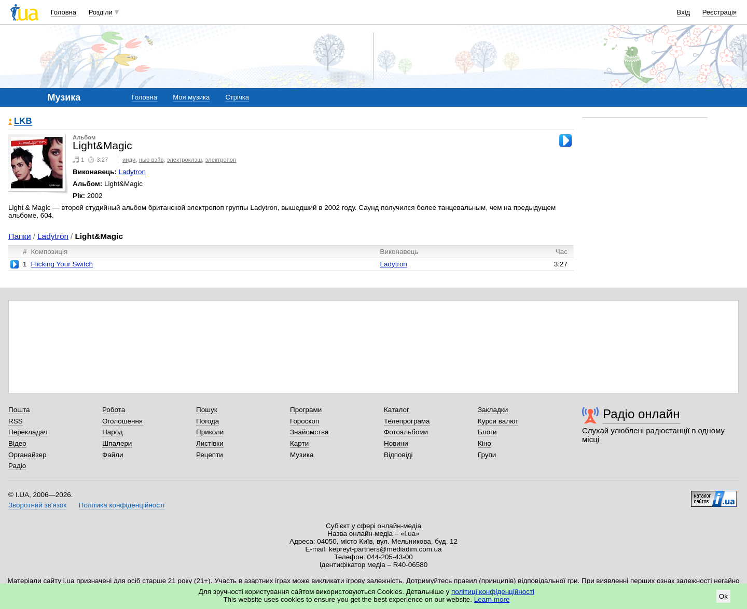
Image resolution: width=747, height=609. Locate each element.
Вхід (683, 12)
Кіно (484, 443)
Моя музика (191, 97)
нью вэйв (151, 160)
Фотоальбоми (406, 432)
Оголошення (122, 421)
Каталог (396, 410)
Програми (306, 410)
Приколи (210, 432)
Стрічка (236, 97)
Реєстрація (719, 12)
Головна (63, 12)
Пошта (19, 410)
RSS (15, 421)
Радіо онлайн (641, 414)
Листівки (210, 443)
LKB (23, 121)
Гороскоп (304, 421)
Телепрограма (407, 421)
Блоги (487, 432)
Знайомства (309, 432)
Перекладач (27, 432)
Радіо (17, 466)
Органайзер (27, 455)
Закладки (493, 410)
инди (128, 160)
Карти (299, 443)
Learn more (492, 599)
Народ (112, 432)
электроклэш (184, 160)
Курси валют (498, 421)
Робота (113, 410)
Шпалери (117, 443)
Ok (723, 596)
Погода (207, 421)
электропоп (221, 160)
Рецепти (209, 455)
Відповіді (398, 455)
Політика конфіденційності (121, 505)
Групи (487, 455)
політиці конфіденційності (492, 592)
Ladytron (132, 172)
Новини (396, 443)
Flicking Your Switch (62, 264)
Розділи (101, 12)
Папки (19, 236)
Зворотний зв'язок (37, 505)
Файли (112, 455)
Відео (17, 443)
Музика (301, 455)
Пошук (206, 410)
